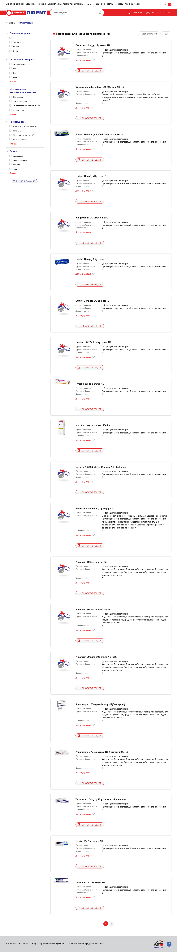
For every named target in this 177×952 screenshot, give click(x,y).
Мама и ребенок (132, 3)
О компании (10, 943)
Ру (170, 4)
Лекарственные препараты (60, 3)
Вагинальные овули (21, 64)
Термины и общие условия (52, 943)
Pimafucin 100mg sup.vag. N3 (91, 562)
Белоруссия (18, 156)
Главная (12, 22)
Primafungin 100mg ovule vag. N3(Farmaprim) (100, 704)
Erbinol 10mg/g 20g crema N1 (92, 176)
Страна (13, 151)
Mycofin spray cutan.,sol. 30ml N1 (94, 425)
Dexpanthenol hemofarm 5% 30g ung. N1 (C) (100, 87)
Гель (14, 68)
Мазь (15, 77)
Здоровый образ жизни (36, 3)
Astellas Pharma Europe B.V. (24, 126)
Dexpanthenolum (20, 101)
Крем (15, 73)
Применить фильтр (24, 181)
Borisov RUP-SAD (20, 139)
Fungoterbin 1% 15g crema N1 (92, 217)
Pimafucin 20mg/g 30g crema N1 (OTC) (96, 656)
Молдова (16, 169)
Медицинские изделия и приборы (108, 3)
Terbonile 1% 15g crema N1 (90, 882)
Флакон (16, 46)
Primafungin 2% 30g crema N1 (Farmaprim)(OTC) (102, 751)
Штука (15, 51)
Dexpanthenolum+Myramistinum (26, 105)
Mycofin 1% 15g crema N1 (90, 383)
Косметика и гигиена (15, 3)
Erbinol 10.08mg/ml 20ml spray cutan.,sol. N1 (100, 134)
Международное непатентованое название (23, 91)
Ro (165, 4)
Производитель (18, 121)
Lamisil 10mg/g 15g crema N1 (92, 259)
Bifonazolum (18, 97)
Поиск (100, 12)
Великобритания (20, 160)
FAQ (34, 943)
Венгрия (16, 164)
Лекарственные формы (22, 59)
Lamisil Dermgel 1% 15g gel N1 (93, 300)
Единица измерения (20, 33)
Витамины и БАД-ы (82, 3)
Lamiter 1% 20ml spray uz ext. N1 (93, 342)
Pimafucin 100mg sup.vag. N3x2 (93, 609)
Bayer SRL (17, 131)
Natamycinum (18, 110)
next (116, 923)
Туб (14, 38)
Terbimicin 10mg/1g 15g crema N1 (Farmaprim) (101, 799)
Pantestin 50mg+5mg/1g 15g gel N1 (95, 508)
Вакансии (23, 943)
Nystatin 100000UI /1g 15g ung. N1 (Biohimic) (101, 467)
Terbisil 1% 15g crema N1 (89, 841)
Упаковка (17, 42)
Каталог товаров (26, 22)
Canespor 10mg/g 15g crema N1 (93, 45)
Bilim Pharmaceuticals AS (23, 135)
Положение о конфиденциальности (85, 943)
